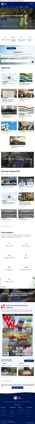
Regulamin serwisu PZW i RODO (12, 422)
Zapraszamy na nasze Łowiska (5, 26)
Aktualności (3, 70)
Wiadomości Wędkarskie (15, 26)
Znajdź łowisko (11, 48)
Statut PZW (28, 409)
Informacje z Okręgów (4, 411)
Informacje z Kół (3, 413)
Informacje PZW (3, 409)
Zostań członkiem (12, 414)
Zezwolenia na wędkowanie (12, 412)
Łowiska (11, 409)
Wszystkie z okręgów (4, 174)
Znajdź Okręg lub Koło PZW (22, 48)
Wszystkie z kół (11, 174)
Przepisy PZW (20, 413)
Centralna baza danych (21, 411)
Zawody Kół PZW (3, 415)
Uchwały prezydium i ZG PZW (30, 414)
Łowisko (4, 60)
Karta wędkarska (12, 416)
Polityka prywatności (4, 422)
